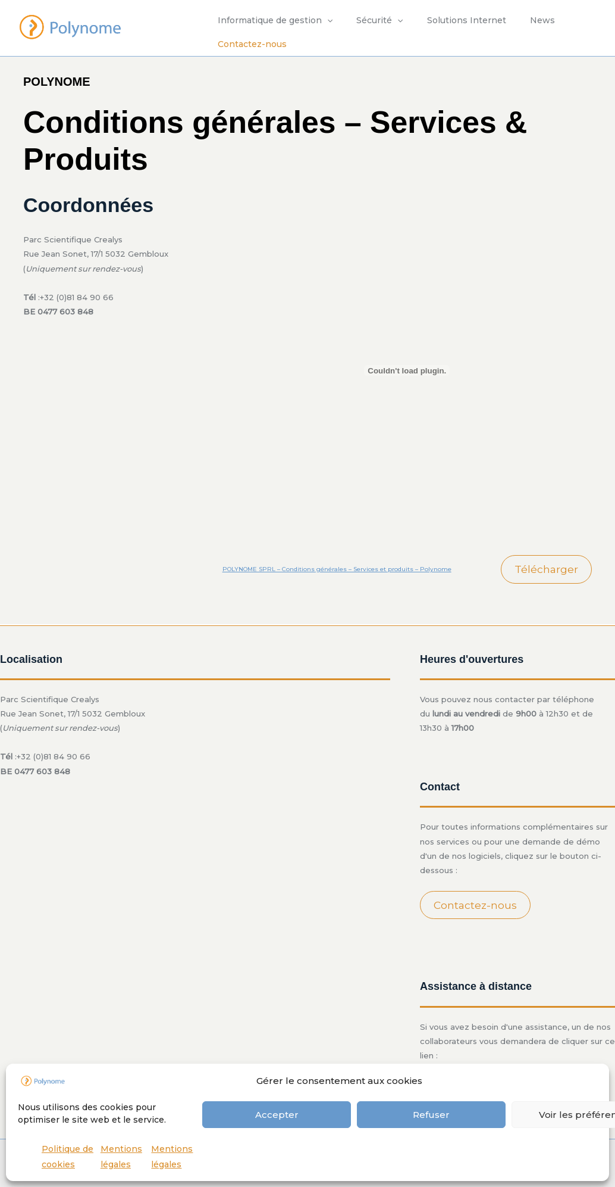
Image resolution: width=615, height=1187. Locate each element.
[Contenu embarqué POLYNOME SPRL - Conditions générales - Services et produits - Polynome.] (407, 370)
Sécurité (369, 20)
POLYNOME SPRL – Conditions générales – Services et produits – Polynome (342, 570)
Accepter (277, 1114)
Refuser (431, 1114)
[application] (323, 20)
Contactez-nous (248, 44)
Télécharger (546, 569)
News (517, 20)
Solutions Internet (448, 20)
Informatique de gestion (271, 20)
